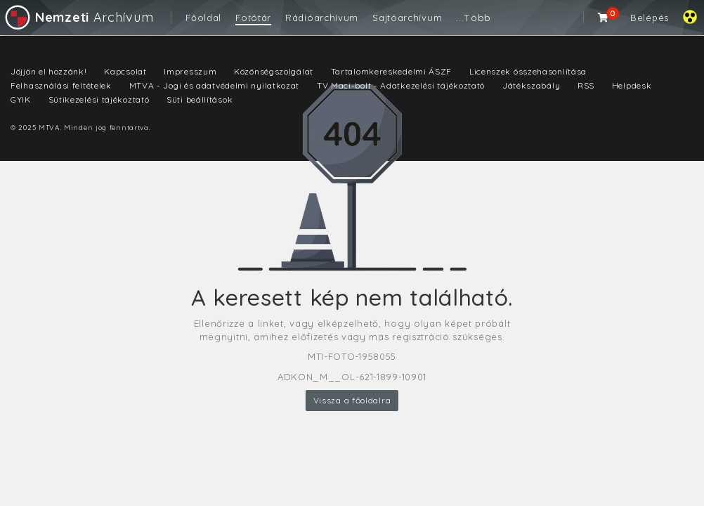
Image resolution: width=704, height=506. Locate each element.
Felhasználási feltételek (61, 85)
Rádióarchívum (321, 17)
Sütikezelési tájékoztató (99, 99)
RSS (586, 85)
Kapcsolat (125, 71)
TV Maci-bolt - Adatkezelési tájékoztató (401, 85)
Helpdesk (632, 85)
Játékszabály (531, 85)
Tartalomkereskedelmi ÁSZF (391, 71)
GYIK (21, 99)
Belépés (649, 17)
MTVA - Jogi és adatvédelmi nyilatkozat (214, 85)
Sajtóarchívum (407, 17)
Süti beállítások (200, 99)
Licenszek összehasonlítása (528, 71)
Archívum (78, 17)
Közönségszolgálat (273, 71)
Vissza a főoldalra (352, 400)
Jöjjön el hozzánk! (49, 71)
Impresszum (190, 71)
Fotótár (253, 17)
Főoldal (203, 17)
